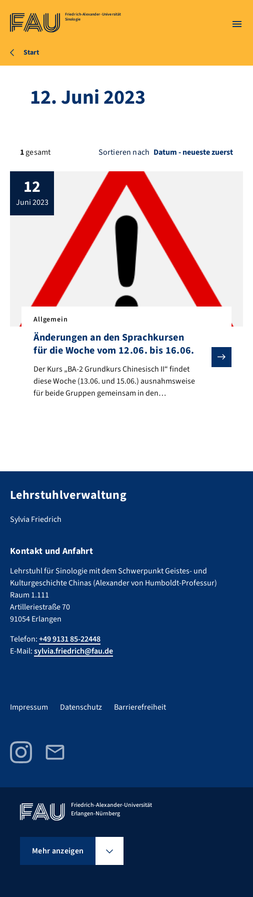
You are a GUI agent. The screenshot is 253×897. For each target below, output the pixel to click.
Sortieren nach (124, 152)
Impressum (29, 707)
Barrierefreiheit (140, 707)
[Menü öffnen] (237, 24)
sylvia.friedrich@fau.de (73, 651)
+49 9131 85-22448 (69, 639)
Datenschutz (81, 707)
